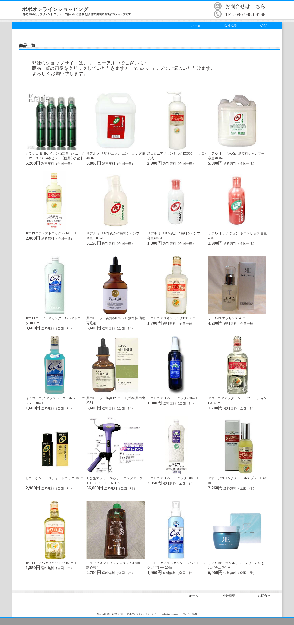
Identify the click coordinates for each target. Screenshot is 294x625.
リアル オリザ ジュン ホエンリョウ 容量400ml (237, 233)
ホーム (195, 25)
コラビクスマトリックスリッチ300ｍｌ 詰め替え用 (115, 563)
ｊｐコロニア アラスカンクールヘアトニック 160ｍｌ (55, 398)
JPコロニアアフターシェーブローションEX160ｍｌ (237, 398)
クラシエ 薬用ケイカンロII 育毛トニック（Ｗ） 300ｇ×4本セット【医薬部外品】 (55, 153)
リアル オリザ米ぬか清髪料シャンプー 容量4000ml (237, 153)
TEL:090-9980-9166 (245, 14)
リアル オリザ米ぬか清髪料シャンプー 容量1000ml (115, 233)
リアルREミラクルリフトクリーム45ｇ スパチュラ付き (237, 563)
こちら (258, 6)
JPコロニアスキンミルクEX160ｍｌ (173, 318)
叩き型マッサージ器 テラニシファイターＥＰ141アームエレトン (116, 478)
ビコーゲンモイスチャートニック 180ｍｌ (55, 478)
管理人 (186, 614)
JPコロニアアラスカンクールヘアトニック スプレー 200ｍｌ (176, 563)
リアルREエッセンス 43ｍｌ (228, 318)
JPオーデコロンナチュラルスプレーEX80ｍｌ (238, 478)
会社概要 (230, 25)
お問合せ (265, 25)
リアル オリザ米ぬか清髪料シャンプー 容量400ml (176, 233)
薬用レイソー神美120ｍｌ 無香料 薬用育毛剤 (115, 398)
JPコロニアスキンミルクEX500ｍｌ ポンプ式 (176, 153)
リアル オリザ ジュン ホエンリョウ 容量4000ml (115, 153)
